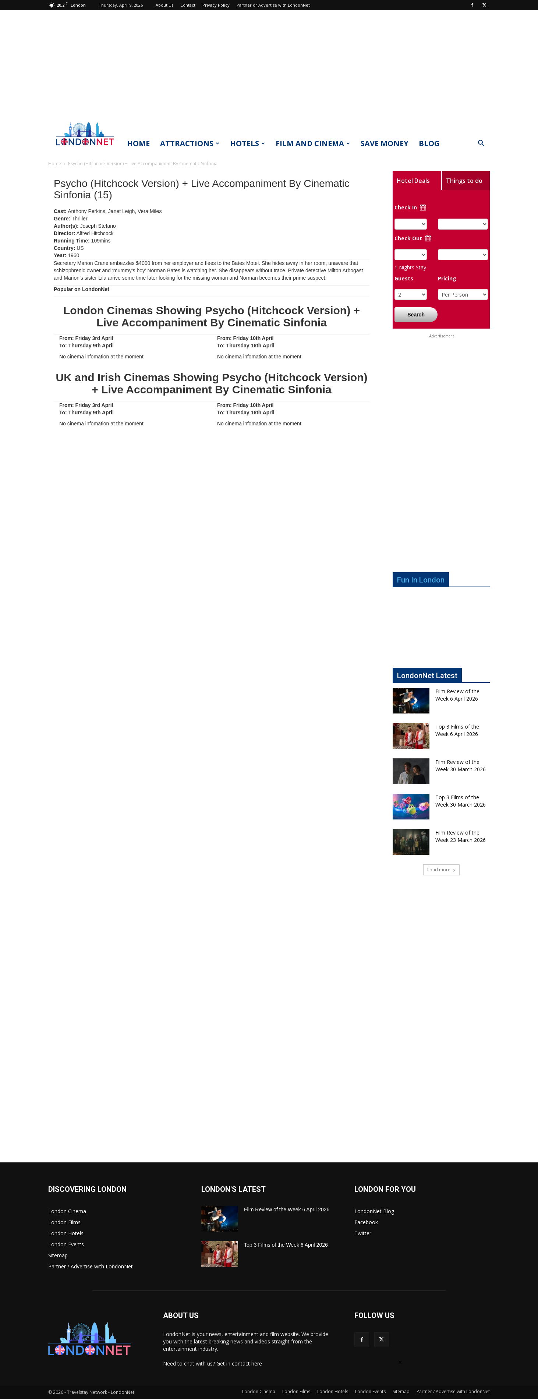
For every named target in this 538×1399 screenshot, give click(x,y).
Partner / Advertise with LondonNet (90, 1266)
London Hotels (66, 1233)
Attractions (189, 143)
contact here (247, 1363)
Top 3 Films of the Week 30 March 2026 (460, 801)
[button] (481, 144)
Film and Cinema (313, 143)
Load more (441, 870)
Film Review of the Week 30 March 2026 (460, 765)
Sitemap (58, 1255)
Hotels (247, 143)
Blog (429, 143)
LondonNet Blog (374, 1211)
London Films (64, 1222)
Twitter (362, 1233)
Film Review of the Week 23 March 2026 (460, 836)
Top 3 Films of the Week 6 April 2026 (457, 730)
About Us (164, 5)
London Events (66, 1244)
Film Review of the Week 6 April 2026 (457, 695)
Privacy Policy (216, 5)
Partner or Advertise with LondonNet (273, 5)
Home (138, 143)
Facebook (366, 1222)
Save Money (384, 143)
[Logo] (85, 147)
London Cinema (67, 1211)
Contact (187, 5)
